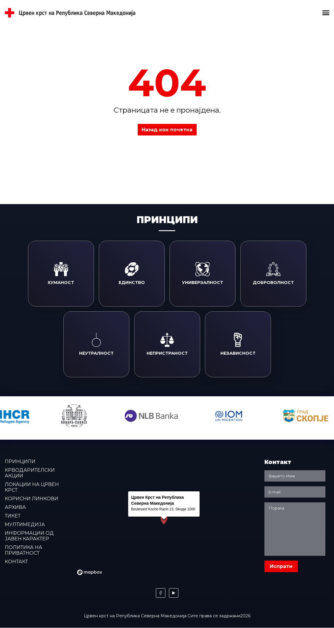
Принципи (20, 461)
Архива (15, 507)
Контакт (16, 561)
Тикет (13, 516)
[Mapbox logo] (89, 572)
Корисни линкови (31, 498)
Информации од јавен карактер (29, 536)
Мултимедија (25, 524)
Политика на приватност (23, 550)
